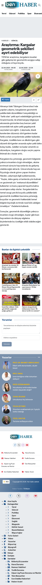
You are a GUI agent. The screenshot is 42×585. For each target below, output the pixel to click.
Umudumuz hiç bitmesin (23, 400)
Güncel (12, 14)
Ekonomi (38, 14)
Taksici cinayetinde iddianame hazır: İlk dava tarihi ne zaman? (31, 309)
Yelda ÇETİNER (19, 406)
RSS (6, 482)
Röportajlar (15, 533)
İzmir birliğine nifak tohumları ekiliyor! (25, 378)
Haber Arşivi (28, 472)
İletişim (9, 556)
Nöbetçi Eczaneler (9, 453)
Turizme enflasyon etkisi (23, 421)
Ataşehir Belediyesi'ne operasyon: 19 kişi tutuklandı (31, 287)
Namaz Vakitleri (8, 458)
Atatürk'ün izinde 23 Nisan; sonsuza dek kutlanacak (10, 267)
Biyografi (10, 547)
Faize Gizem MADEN (21, 384)
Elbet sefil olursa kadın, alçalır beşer (25, 367)
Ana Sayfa (10, 501)
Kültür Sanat (15, 527)
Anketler (10, 550)
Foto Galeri (11, 536)
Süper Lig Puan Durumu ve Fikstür (8, 465)
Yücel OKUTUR (19, 418)
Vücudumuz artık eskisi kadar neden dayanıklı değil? (25, 389)
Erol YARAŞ (18, 373)
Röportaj (10, 544)
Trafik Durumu (28, 458)
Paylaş (5, 99)
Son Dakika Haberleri (10, 472)
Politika (21, 14)
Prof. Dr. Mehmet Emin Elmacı (26, 363)
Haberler (5, 41)
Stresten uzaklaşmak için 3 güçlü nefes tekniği (26, 410)
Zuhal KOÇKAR (19, 397)
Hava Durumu (28, 453)
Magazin (14, 524)
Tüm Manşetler (29, 464)
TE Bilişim (26, 489)
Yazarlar (10, 541)
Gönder (6, 344)
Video (8, 539)
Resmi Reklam (16, 530)
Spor (29, 14)
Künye (8, 553)
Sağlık (12, 521)
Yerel (4, 14)
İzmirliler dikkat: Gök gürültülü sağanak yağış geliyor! (10, 309)
